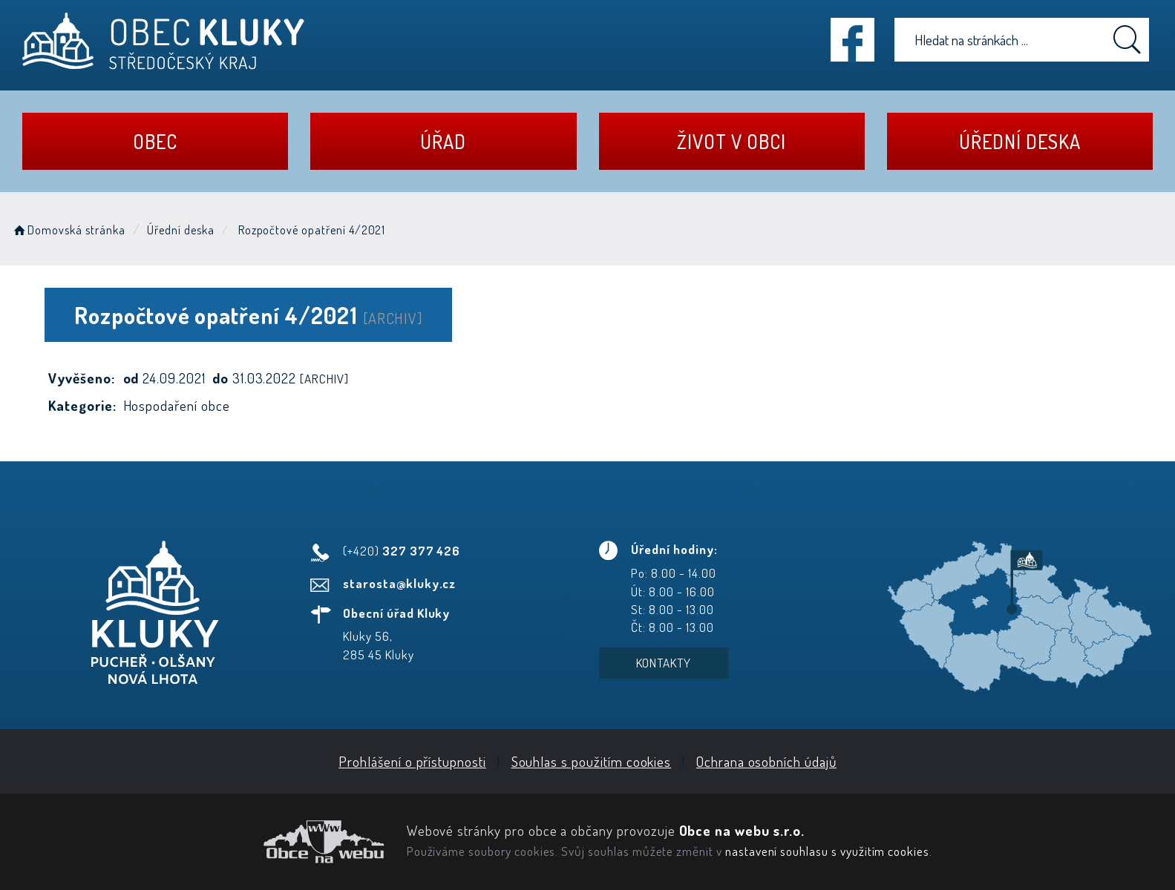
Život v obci (731, 141)
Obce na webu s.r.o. (742, 830)
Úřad (443, 141)
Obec (155, 141)
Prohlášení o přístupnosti (412, 761)
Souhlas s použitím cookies (591, 761)
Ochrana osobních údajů (766, 761)
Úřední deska (1019, 141)
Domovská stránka (68, 229)
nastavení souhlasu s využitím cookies (827, 851)
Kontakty (664, 662)
